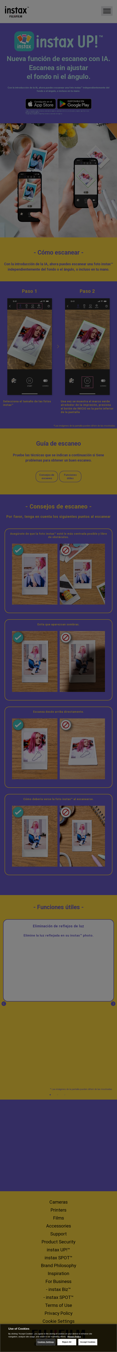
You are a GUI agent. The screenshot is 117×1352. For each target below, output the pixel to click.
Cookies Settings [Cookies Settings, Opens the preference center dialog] (45, 1342)
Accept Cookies (87, 1342)
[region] (58, 1338)
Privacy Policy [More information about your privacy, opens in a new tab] (74, 1336)
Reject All (66, 1342)
